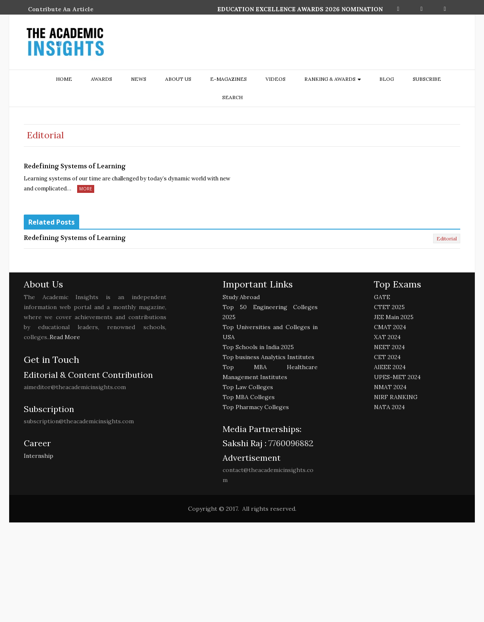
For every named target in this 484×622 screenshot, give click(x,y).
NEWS (138, 79)
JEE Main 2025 (394, 317)
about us (178, 79)
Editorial (446, 238)
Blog (386, 79)
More (85, 189)
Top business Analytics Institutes (268, 357)
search (232, 97)
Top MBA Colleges (249, 397)
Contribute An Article (60, 9)
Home (64, 79)
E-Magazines (228, 79)
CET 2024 (387, 357)
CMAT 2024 (390, 327)
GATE (382, 297)
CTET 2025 (389, 307)
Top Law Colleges (248, 387)
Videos (276, 79)
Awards (101, 79)
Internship (38, 456)
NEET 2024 (389, 347)
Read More (65, 337)
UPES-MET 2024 (397, 377)
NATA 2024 (389, 407)
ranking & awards (330, 79)
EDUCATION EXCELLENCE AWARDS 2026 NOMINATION (300, 9)
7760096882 (289, 443)
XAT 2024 (387, 337)
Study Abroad (241, 297)
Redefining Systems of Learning (75, 166)
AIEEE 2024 (390, 367)
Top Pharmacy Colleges (256, 407)
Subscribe (427, 79)
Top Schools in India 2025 (258, 347)
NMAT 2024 (390, 387)
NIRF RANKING (396, 397)
